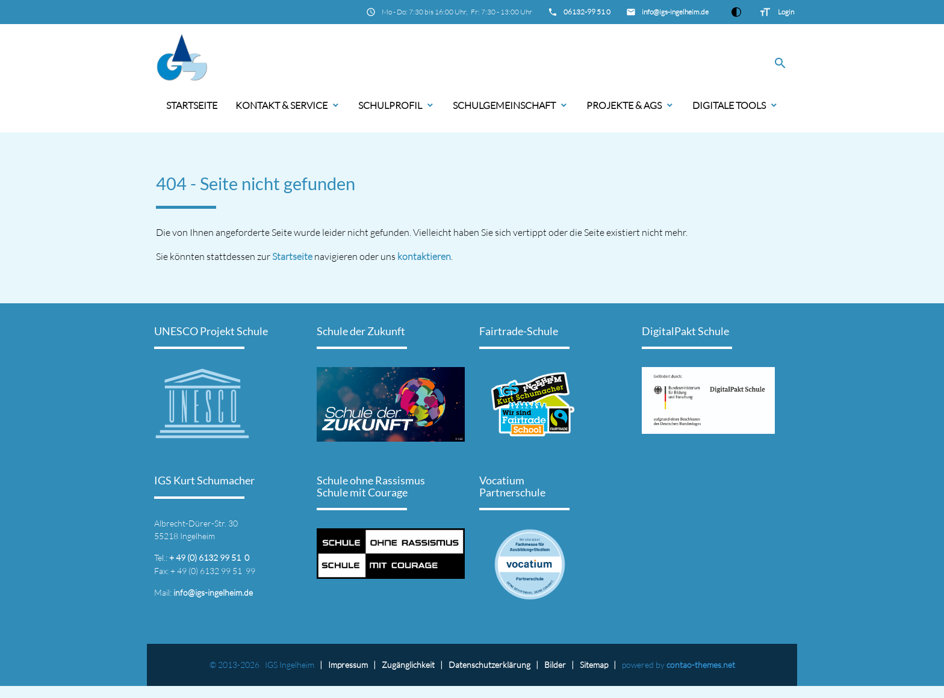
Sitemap (594, 664)
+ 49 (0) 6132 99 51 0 (209, 557)
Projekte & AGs (624, 105)
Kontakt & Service (281, 105)
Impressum (348, 664)
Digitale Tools (729, 105)
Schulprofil (390, 105)
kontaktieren (424, 256)
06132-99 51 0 (587, 11)
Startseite (191, 105)
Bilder (555, 664)
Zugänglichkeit (408, 664)
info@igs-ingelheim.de (675, 11)
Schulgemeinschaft (504, 105)
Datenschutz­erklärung (489, 664)
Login (786, 11)
